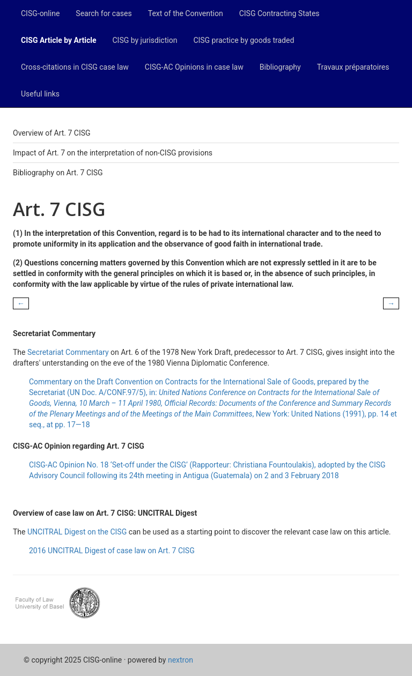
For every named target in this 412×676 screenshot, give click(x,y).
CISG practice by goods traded (243, 40)
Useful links (40, 94)
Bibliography (280, 67)
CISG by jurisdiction (144, 40)
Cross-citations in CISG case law (75, 67)
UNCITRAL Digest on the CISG (77, 532)
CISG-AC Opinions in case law (194, 67)
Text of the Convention (185, 13)
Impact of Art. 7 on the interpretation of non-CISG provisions (112, 152)
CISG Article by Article (58, 40)
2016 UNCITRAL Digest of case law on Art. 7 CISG (112, 550)
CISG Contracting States (279, 13)
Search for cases (103, 13)
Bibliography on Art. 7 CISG (58, 172)
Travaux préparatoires (353, 67)
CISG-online (40, 13)
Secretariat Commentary (68, 352)
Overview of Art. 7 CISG (52, 133)
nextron (180, 660)
